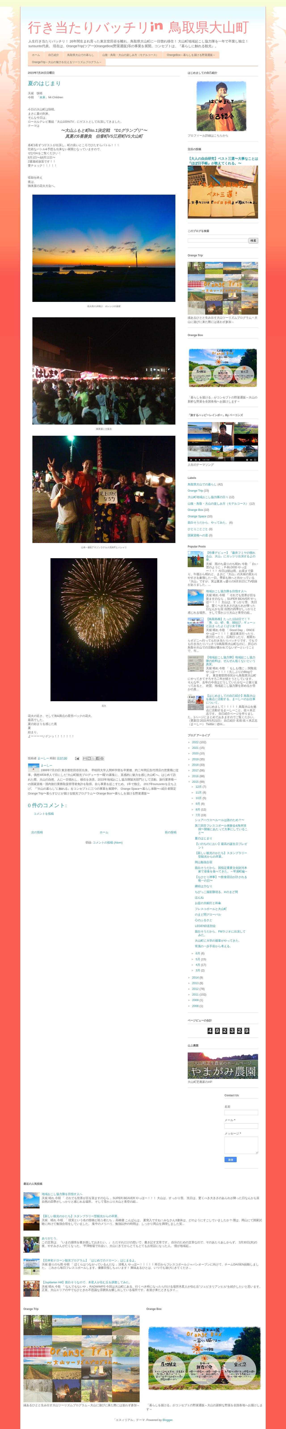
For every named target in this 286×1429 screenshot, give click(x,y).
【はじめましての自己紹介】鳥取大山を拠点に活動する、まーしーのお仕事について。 (230, 699)
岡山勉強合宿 (203, 862)
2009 (196, 1000)
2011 (196, 994)
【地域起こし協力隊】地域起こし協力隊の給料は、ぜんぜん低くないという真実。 (230, 661)
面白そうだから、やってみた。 (208, 522)
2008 (196, 1006)
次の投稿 (37, 832)
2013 (196, 983)
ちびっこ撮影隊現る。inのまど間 (216, 892)
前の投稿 (171, 832)
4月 (198, 964)
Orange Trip (195, 490)
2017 (196, 770)
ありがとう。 (50, 1238)
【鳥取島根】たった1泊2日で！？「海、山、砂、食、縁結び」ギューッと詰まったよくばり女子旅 (230, 622)
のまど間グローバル (208, 914)
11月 (199, 792)
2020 (196, 753)
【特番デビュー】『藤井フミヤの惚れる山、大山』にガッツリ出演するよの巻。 (230, 556)
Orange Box (195, 509)
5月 (198, 959)
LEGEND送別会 (205, 926)
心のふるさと (203, 920)
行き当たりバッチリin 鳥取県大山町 (138, 27)
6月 (198, 953)
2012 (196, 989)
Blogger (167, 1420)
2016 (196, 776)
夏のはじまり (203, 838)
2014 (196, 977)
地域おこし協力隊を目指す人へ (226, 591)
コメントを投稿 (44, 813)
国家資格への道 (198, 535)
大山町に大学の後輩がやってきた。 (218, 940)
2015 (196, 781)
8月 (198, 809)
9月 (198, 803)
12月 (199, 786)
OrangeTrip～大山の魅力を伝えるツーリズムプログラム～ (67, 62)
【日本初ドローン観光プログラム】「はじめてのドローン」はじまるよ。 (90, 1260)
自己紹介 (53, 55)
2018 (196, 764)
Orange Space (197, 516)
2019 (196, 759)
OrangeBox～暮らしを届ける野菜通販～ (191, 55)
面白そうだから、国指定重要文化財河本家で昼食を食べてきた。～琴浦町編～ (221, 869)
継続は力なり (203, 886)
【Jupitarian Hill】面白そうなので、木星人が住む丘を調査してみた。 (87, 1282)
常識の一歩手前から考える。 (214, 946)
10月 (199, 798)
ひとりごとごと (198, 529)
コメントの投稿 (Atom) (108, 842)
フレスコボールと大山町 (211, 909)
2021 (196, 747)
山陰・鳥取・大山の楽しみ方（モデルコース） (130, 55)
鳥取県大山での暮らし (80, 55)
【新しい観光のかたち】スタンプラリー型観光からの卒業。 (221, 854)
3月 (198, 970)
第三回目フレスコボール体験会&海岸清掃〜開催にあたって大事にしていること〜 (221, 829)
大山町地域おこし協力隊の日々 (208, 497)
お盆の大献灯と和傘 (208, 903)
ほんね (199, 897)
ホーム (36, 55)
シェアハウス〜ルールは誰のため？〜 (219, 820)
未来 (42, 97)
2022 (196, 742)
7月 (198, 815)
